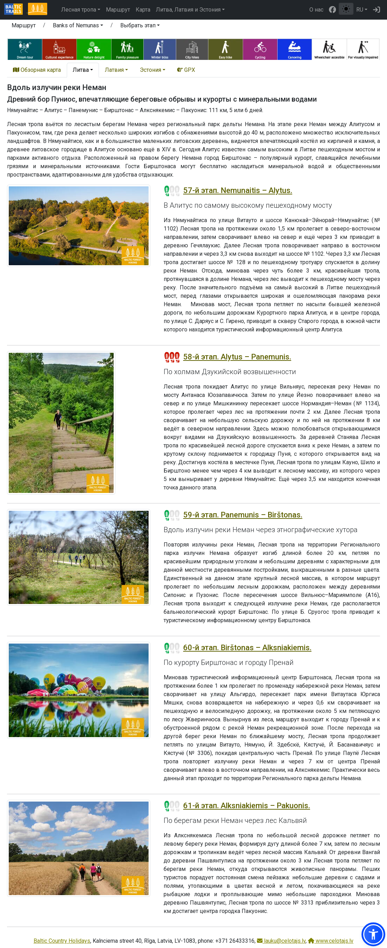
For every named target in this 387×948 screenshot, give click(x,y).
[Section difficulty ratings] (172, 191)
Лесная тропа (78, 9)
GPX (186, 70)
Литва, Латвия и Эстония (188, 9)
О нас (316, 9)
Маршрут (118, 9)
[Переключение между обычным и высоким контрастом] (346, 9)
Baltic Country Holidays (62, 940)
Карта (143, 9)
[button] (78, 26)
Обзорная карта (37, 70)
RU (359, 9)
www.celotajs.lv (330, 940)
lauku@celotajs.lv (281, 940)
